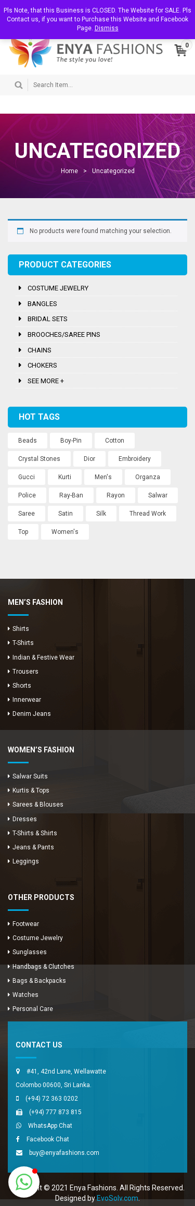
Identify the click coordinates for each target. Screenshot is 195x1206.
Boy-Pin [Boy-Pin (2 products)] (71, 440)
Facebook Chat (48, 1139)
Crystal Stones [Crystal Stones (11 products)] (39, 458)
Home (69, 171)
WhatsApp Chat (50, 1125)
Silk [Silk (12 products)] (101, 513)
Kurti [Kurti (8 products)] (64, 477)
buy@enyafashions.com (64, 1152)
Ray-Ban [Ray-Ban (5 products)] (71, 495)
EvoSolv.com (117, 1198)
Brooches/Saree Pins (64, 334)
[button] (24, 1182)
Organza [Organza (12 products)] (147, 477)
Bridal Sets (48, 319)
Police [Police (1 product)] (27, 495)
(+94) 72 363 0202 (51, 1098)
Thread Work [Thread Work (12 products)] (147, 513)
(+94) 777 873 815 (55, 1112)
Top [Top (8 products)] (23, 531)
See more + (46, 381)
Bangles (42, 304)
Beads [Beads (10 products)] (27, 440)
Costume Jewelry (58, 288)
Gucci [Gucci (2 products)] (26, 477)
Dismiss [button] (107, 28)
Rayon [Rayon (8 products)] (116, 495)
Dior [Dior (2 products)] (89, 458)
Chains (39, 350)
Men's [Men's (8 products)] (103, 477)
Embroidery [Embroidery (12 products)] (135, 458)
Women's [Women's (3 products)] (65, 531)
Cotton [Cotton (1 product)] (114, 440)
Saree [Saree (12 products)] (26, 513)
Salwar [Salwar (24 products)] (157, 495)
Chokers (42, 365)
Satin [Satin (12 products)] (65, 513)
